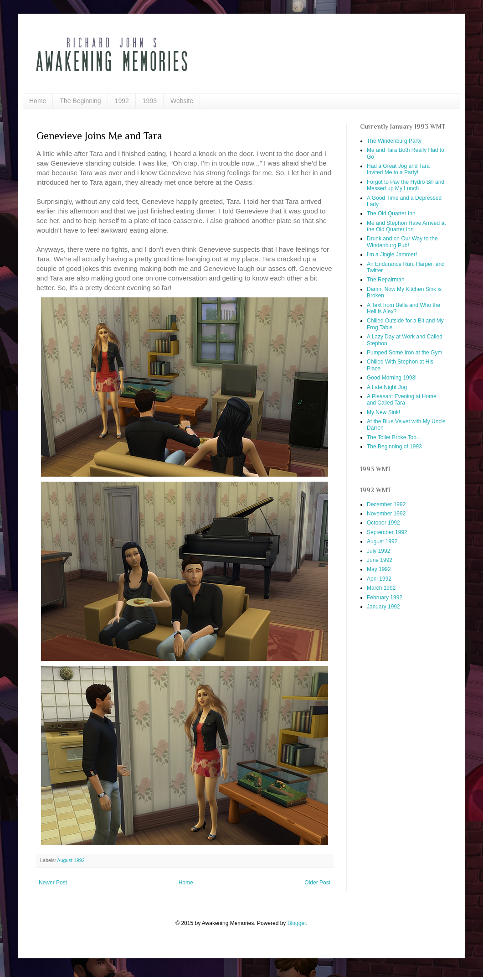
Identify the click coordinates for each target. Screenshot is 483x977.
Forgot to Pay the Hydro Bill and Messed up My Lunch (405, 185)
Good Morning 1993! (391, 377)
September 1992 (387, 532)
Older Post (317, 882)
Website (181, 100)
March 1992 (381, 588)
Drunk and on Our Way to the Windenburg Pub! (402, 241)
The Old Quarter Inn (391, 213)
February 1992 (384, 597)
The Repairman (386, 279)
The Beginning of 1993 (394, 446)
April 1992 (379, 579)
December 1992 (386, 504)
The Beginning (80, 100)
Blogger (297, 923)
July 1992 (378, 551)
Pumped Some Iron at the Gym (404, 352)
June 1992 (379, 560)
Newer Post (53, 882)
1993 (150, 100)
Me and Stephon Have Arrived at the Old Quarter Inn (406, 226)
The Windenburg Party (394, 141)
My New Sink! (383, 412)
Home (37, 100)
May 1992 (379, 569)
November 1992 (386, 513)
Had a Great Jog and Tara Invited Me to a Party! (398, 169)
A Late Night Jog (387, 387)
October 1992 (383, 523)
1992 (122, 100)
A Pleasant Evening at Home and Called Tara (402, 399)
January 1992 (383, 606)
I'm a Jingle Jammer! (392, 254)
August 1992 (71, 860)
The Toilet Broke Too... (394, 437)
